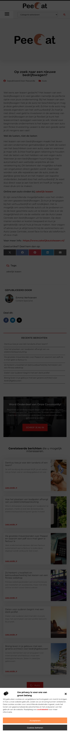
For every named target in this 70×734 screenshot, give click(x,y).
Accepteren (35, 720)
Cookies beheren (35, 728)
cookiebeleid (42, 709)
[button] (65, 693)
